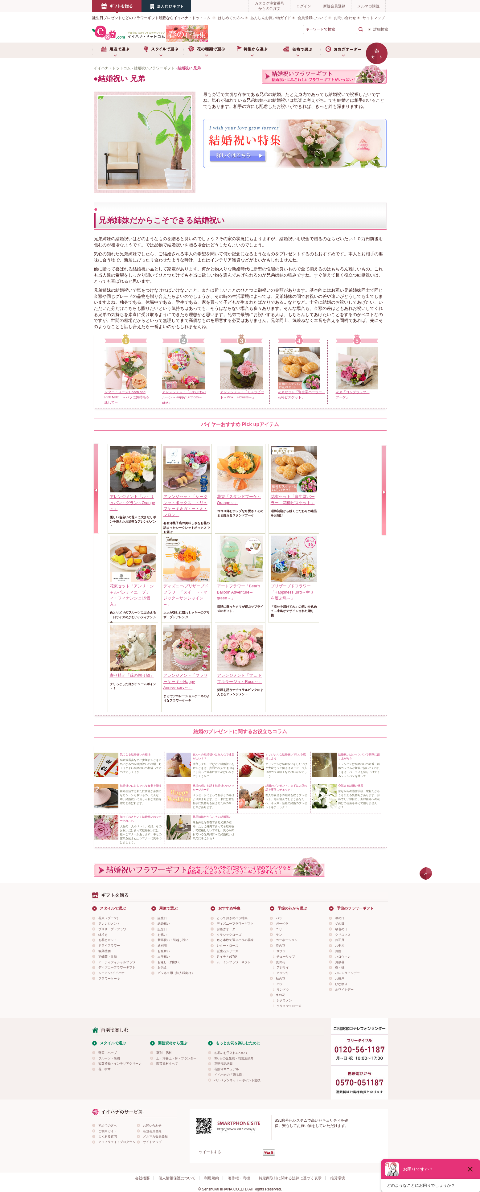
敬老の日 (341, 929)
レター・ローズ (227, 945)
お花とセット (107, 940)
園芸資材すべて (167, 1063)
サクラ (281, 951)
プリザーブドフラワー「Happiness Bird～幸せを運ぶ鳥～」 (292, 592)
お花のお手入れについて (231, 1052)
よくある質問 (107, 1136)
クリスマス (343, 934)
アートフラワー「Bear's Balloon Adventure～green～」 (239, 592)
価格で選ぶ (297, 50)
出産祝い (164, 956)
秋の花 (280, 978)
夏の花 (280, 962)
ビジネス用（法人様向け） (176, 973)
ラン (279, 934)
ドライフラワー (109, 945)
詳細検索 (380, 29)
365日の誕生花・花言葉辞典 (233, 1058)
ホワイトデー (344, 989)
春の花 (280, 945)
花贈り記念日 (223, 1063)
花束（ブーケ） (109, 918)
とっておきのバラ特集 (232, 918)
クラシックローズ (229, 934)
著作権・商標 (239, 1178)
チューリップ (286, 956)
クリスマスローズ (289, 1006)
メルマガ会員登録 (155, 1136)
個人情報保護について (176, 1178)
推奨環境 (337, 1178)
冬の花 (280, 995)
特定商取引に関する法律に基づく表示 (290, 1178)
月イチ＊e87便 (227, 956)
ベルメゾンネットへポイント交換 (237, 1080)
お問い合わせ (345, 18)
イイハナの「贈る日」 (229, 1074)
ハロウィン (343, 956)
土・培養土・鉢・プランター (176, 1058)
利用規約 (211, 1178)
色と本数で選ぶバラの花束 (235, 940)
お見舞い (164, 951)
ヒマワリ (283, 973)
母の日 (339, 918)
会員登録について (312, 18)
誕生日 (162, 918)
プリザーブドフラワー (113, 929)
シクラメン (284, 1000)
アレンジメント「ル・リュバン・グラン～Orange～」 (132, 502)
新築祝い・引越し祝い (173, 940)
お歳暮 (339, 962)
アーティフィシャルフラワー (118, 962)
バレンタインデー (347, 973)
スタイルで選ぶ (160, 50)
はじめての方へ (231, 18)
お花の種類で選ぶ (206, 50)
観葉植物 (104, 951)
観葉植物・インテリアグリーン (120, 1063)
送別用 (162, 945)
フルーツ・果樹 (109, 1058)
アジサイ (283, 967)
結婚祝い (164, 923)
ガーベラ (282, 923)
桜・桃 (339, 967)
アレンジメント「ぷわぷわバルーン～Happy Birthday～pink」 (184, 397)
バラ (279, 918)
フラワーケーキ (109, 978)
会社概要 (142, 1178)
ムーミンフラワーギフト (234, 962)
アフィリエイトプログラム (116, 1142)
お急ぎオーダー (343, 50)
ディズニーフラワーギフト (116, 967)
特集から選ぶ (252, 50)
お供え (162, 967)
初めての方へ (107, 1125)
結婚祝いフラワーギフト (154, 68)
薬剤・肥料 (164, 1052)
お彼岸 (339, 978)
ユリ (279, 929)
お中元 (339, 945)
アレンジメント (109, 923)
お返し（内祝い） (170, 962)
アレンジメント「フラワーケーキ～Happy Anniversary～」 (185, 681)
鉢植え (103, 934)
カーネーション (286, 940)
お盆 (338, 951)
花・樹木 (104, 1069)
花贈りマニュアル (226, 1069)
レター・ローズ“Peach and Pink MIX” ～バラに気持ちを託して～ (127, 397)
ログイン (303, 6)
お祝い (162, 934)
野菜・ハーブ (107, 1052)
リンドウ (283, 989)
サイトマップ (374, 18)
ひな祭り (341, 984)
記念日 (162, 929)
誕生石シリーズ (227, 951)
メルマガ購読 (368, 6)
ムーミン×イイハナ (111, 973)
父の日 (339, 923)
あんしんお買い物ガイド (270, 18)
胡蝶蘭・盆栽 (107, 956)
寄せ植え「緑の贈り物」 (132, 675)
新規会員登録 (334, 6)
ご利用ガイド (107, 1131)
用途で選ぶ (115, 50)
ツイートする (210, 1152)
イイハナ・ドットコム (112, 68)
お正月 (339, 940)
